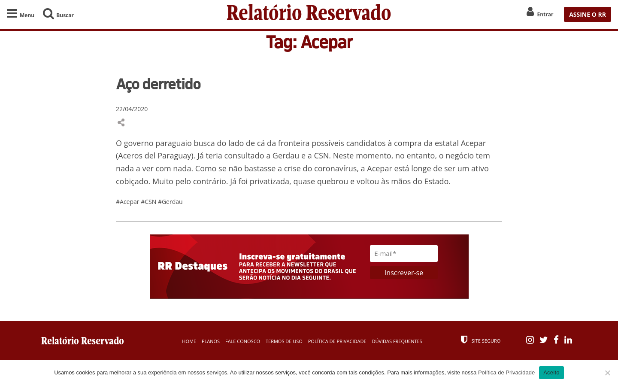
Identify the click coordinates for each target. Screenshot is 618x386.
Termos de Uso (284, 341)
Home (189, 341)
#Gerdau (170, 202)
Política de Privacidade (337, 341)
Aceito (551, 372)
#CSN (149, 202)
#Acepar (128, 202)
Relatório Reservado (309, 14)
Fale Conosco (242, 341)
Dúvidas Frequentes (397, 341)
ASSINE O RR (587, 14)
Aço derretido (158, 83)
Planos (211, 341)
